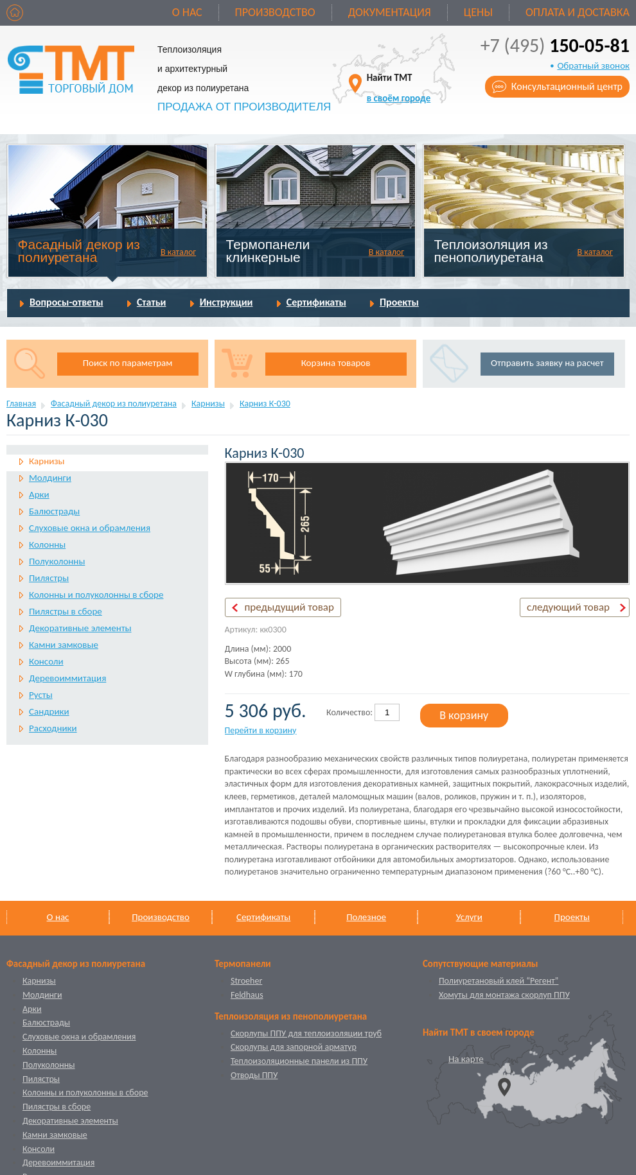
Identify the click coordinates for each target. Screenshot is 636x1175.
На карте (466, 1059)
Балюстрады (54, 511)
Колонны (47, 544)
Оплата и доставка (578, 12)
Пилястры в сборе (65, 611)
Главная (21, 403)
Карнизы (208, 403)
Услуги (469, 917)
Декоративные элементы (80, 628)
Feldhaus (247, 994)
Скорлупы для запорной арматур (294, 1046)
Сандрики (49, 711)
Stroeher (246, 980)
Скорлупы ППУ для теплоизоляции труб (306, 1033)
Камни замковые (63, 644)
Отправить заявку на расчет (547, 363)
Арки (39, 494)
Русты (41, 695)
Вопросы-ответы (66, 302)
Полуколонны (57, 561)
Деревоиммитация (67, 678)
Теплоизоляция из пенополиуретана (490, 251)
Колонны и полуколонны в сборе (96, 594)
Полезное (366, 917)
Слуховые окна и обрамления (89, 528)
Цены (478, 12)
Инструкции (226, 302)
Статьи (151, 302)
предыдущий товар (289, 607)
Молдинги (50, 477)
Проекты (399, 302)
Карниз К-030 (265, 403)
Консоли (46, 661)
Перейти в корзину (261, 730)
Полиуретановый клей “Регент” (499, 980)
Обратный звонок (593, 65)
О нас (187, 12)
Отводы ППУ (254, 1075)
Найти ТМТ (399, 87)
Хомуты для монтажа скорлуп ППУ (504, 994)
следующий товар (568, 607)
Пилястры (49, 578)
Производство (275, 12)
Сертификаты (316, 302)
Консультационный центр (567, 86)
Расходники (53, 728)
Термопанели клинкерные (268, 251)
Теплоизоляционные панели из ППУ (299, 1061)
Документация (389, 12)
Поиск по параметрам (128, 363)
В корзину (463, 715)
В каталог (178, 252)
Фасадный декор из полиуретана (79, 251)
